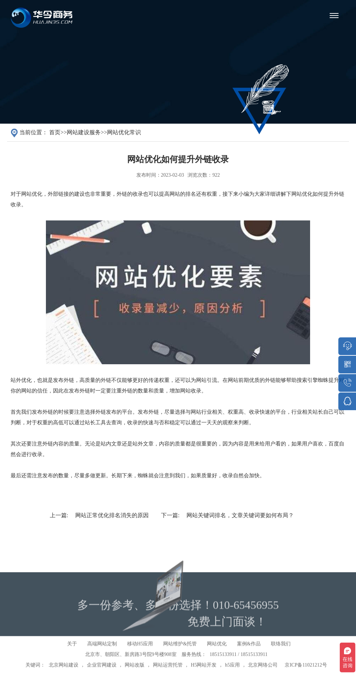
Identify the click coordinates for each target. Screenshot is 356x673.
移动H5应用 (140, 652)
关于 (72, 652)
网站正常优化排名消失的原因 (112, 515)
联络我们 (281, 652)
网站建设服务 (84, 132)
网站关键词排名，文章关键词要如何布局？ (240, 515)
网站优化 (217, 652)
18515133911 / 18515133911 (239, 663)
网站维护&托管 (180, 652)
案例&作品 (249, 652)
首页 (54, 132)
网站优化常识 (124, 132)
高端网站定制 (102, 652)
